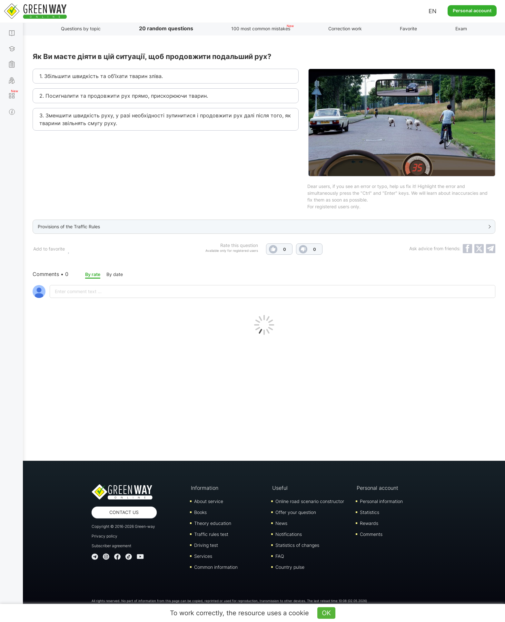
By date (114, 274)
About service (208, 501)
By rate (92, 274)
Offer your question (295, 512)
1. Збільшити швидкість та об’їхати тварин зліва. (101, 76)
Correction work (345, 28)
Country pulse (289, 567)
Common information (216, 567)
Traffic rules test (211, 534)
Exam (461, 28)
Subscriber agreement (111, 545)
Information (204, 488)
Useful (280, 488)
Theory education (212, 523)
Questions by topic (81, 28)
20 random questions (166, 28)
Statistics (369, 512)
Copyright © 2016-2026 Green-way (123, 526)
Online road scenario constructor (309, 501)
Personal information (381, 501)
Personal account (472, 10)
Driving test (206, 545)
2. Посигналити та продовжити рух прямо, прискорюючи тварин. (123, 96)
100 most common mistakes (260, 28)
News (281, 523)
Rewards (369, 523)
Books (200, 512)
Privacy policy (104, 536)
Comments (371, 534)
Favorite (408, 28)
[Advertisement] (264, 396)
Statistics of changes (297, 545)
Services (203, 556)
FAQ (279, 556)
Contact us (124, 512)
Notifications (288, 534)
